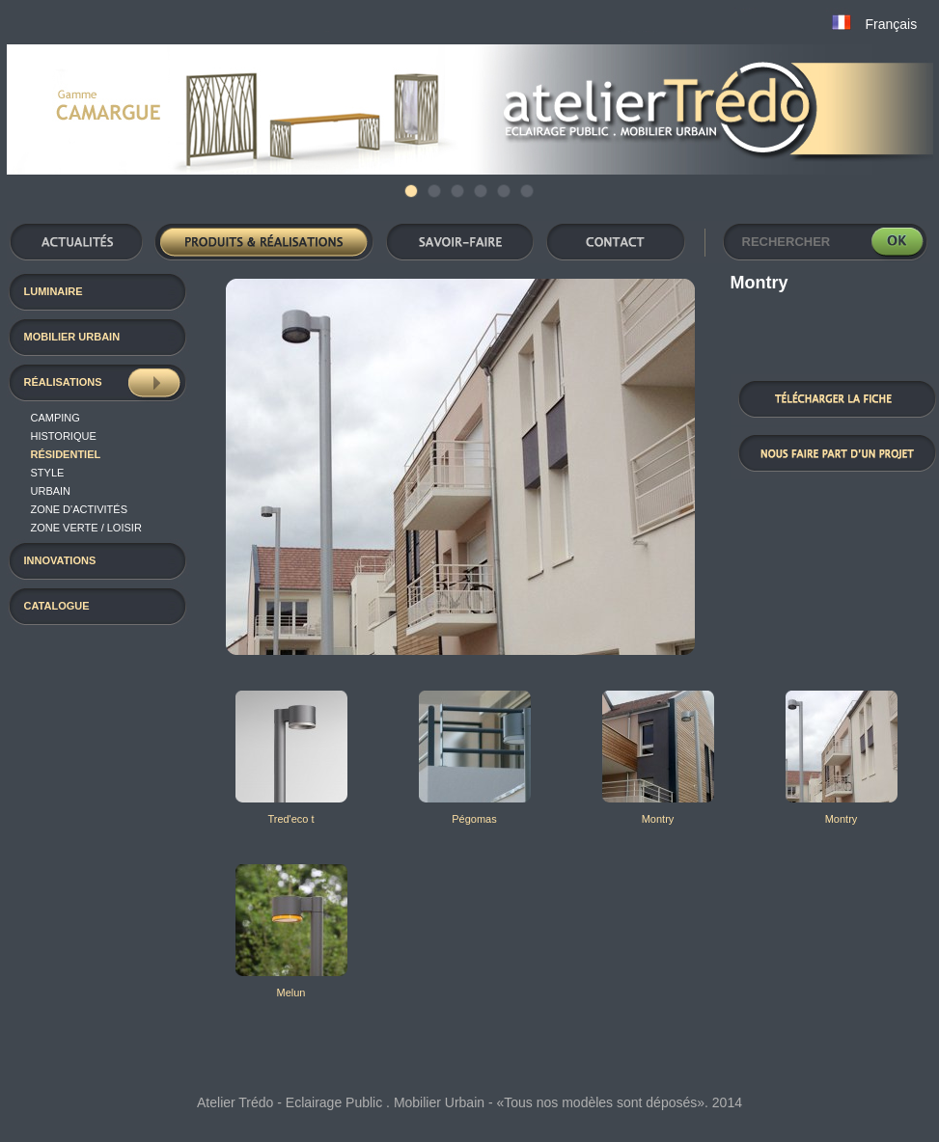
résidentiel (66, 454)
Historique (64, 436)
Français (892, 24)
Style (48, 472)
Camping (55, 417)
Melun (291, 992)
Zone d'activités (79, 509)
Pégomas (474, 819)
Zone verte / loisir (86, 527)
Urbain (51, 491)
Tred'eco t (290, 819)
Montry (658, 819)
